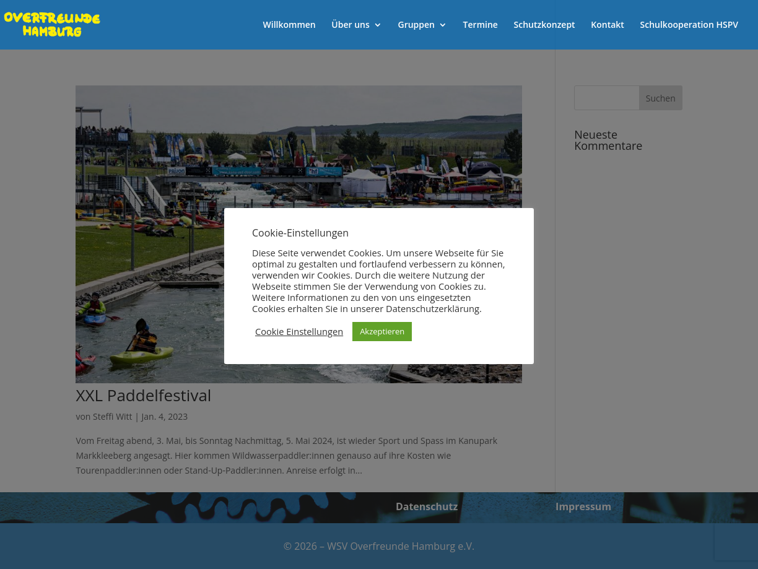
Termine (480, 25)
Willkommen (289, 25)
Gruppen (416, 25)
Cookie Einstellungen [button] (299, 331)
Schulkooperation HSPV (689, 25)
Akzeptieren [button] (382, 331)
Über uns (350, 25)
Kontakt (607, 25)
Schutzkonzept (544, 25)
